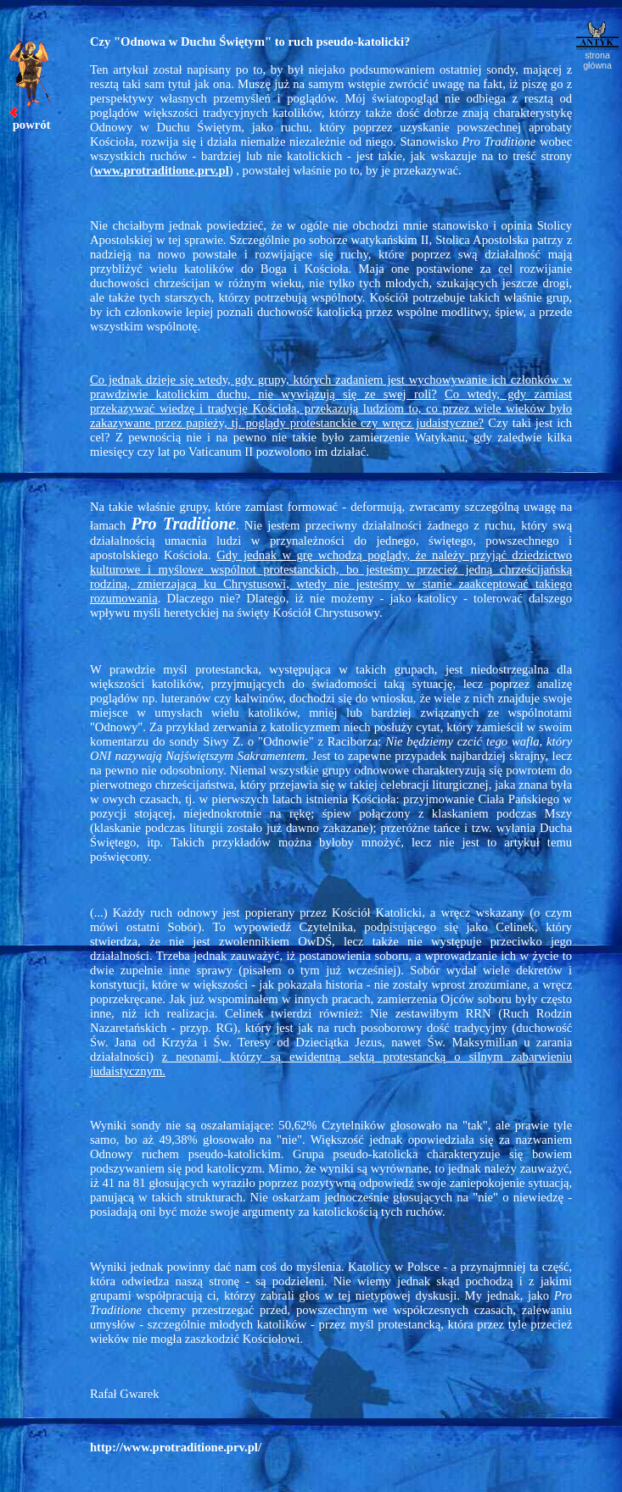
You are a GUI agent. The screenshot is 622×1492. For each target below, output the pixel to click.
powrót (32, 124)
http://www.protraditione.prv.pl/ (175, 1447)
